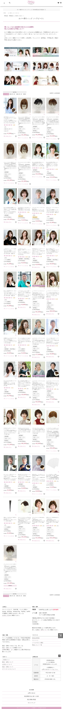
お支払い (5, 606)
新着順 (24, 94)
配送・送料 (35, 606)
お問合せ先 (35, 656)
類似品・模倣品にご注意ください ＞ (13, 15)
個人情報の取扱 (31, 699)
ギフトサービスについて (9, 669)
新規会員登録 (35, 638)
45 (20, 214)
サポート (5, 656)
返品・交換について (7, 647)
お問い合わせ (31, 693)
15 (48, 257)
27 (34, 485)
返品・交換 (5, 635)
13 (5, 389)
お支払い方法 (6, 615)
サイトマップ (31, 702)
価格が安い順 (12, 94)
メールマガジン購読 (37, 642)
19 (48, 216)
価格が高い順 (19, 94)
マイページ (35, 635)
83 (34, 258)
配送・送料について (42, 629)
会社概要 (31, 689)
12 (5, 257)
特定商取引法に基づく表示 (31, 696)
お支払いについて (7, 664)
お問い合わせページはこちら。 (50, 669)
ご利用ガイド (6, 659)
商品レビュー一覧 (37, 645)
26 (34, 215)
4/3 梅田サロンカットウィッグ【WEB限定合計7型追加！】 (31, 9)
